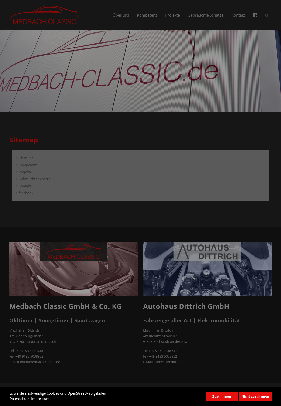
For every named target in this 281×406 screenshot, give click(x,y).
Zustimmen (221, 396)
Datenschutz (19, 398)
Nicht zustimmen (255, 396)
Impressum (40, 398)
